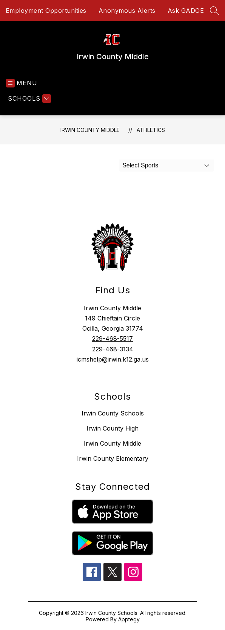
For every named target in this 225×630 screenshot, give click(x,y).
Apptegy (129, 619)
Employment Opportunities (46, 10)
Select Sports (140, 165)
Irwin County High (112, 428)
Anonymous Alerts (127, 10)
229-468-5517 (112, 338)
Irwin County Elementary (112, 458)
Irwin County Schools (113, 413)
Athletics (151, 130)
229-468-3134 (112, 349)
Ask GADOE (186, 10)
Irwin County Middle (90, 130)
